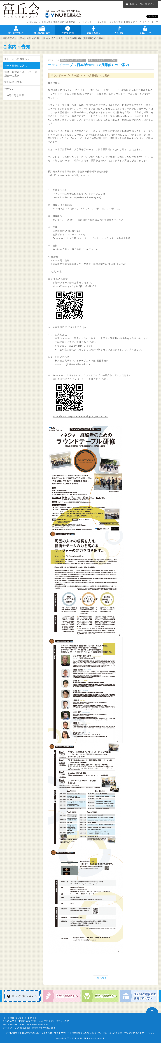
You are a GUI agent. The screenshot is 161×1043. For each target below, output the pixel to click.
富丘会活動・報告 (42, 30)
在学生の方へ (93, 30)
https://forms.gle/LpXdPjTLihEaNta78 (74, 286)
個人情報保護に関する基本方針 (59, 22)
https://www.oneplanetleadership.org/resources (80, 416)
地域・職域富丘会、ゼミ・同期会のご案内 (20, 74)
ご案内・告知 (68, 30)
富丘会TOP (8, 38)
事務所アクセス (134, 22)
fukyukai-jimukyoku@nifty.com (38, 1028)
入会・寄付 (119, 30)
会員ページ (145, 30)
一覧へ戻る (101, 978)
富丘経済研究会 (13, 82)
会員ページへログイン (142, 4)
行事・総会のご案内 (15, 65)
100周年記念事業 (14, 95)
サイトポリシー (86, 22)
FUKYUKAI (77, 1038)
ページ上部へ (152, 1010)
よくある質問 (116, 22)
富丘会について (16, 30)
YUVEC (9, 88)
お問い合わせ (34, 22)
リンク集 (101, 22)
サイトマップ (151, 22)
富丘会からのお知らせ (17, 59)
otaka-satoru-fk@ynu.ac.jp (73, 175)
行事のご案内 (41, 38)
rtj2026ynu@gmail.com (78, 364)
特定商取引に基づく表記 (84, 1032)
